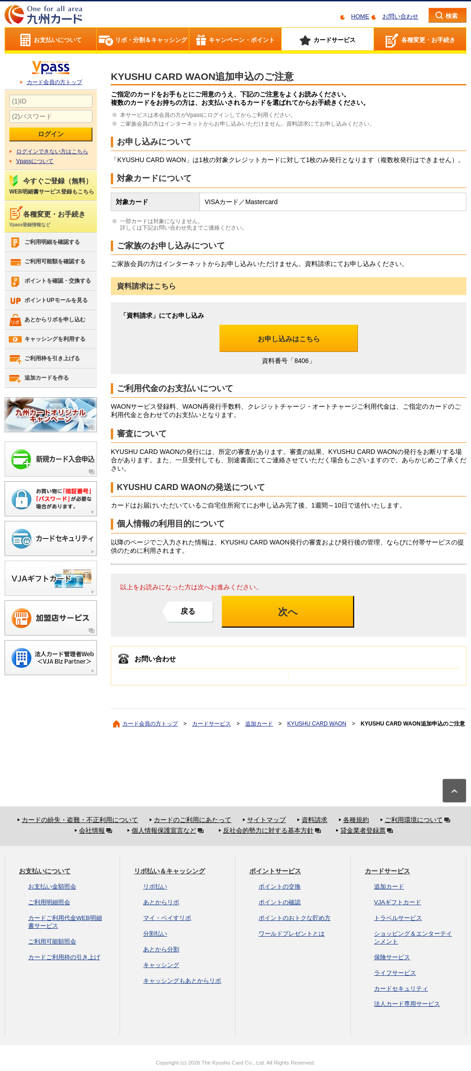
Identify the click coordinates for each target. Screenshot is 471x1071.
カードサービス (211, 723)
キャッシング (161, 965)
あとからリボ (161, 902)
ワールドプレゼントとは (292, 933)
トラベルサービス (398, 917)
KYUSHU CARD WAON (316, 723)
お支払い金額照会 (52, 886)
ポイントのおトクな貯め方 (295, 917)
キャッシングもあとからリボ (182, 980)
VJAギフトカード (397, 902)
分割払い (155, 933)
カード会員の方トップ (54, 82)
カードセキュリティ (401, 988)
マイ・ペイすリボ (167, 917)
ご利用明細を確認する (44, 242)
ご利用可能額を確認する (46, 262)
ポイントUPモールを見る (48, 301)
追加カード (259, 723)
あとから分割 (161, 949)
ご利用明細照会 (49, 902)
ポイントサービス (275, 871)
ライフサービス (395, 972)
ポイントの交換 (280, 886)
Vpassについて (35, 161)
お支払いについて (45, 871)
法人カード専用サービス (407, 1003)
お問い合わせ (400, 16)
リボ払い (155, 886)
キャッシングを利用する (46, 339)
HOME (360, 16)
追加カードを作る (38, 378)
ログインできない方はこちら (52, 151)
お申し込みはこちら (289, 339)
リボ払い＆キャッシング (169, 871)
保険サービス (392, 957)
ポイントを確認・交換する (49, 281)
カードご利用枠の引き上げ (64, 957)
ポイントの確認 (280, 902)
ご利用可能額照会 (52, 941)
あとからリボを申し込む (46, 320)
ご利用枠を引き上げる (44, 359)
